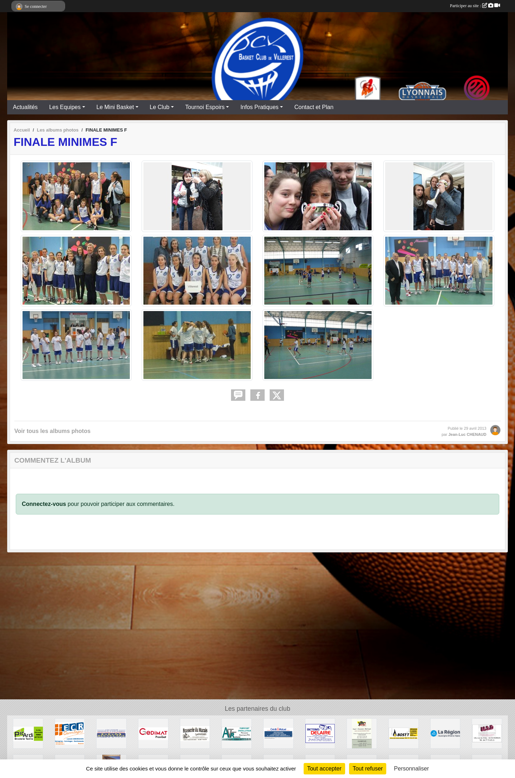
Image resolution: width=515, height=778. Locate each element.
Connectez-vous (44, 504)
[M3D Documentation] (487, 733)
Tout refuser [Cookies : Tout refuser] (368, 768)
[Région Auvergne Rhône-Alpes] (445, 733)
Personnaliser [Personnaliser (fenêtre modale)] (411, 768)
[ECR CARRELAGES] (70, 733)
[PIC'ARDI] (28, 733)
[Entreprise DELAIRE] (320, 733)
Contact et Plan (313, 107)
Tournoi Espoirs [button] (205, 107)
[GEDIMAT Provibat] (153, 733)
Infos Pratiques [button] (259, 107)
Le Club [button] (160, 107)
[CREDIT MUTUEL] (278, 733)
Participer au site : (475, 5)
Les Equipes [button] (64, 107)
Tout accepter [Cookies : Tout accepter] (324, 768)
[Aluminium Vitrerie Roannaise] (236, 733)
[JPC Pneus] (362, 733)
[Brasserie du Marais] (195, 733)
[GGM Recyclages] (111, 733)
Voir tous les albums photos (52, 431)
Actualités (25, 107)
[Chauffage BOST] (403, 733)
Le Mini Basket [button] (115, 107)
